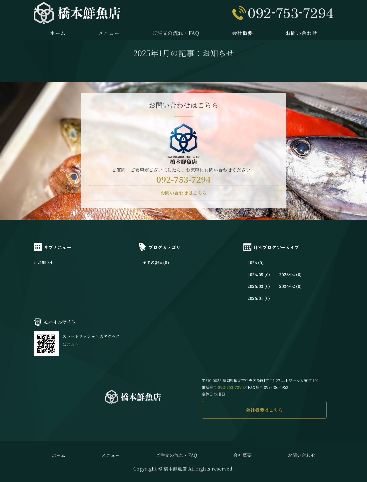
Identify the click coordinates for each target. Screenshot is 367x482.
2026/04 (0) (290, 274)
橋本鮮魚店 (175, 468)
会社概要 (242, 32)
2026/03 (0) (258, 286)
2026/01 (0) (258, 298)
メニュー (108, 32)
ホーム (58, 32)
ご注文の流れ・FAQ (175, 32)
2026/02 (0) (290, 286)
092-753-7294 (183, 179)
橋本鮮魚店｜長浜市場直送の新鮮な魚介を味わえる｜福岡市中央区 (77, 13)
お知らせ (46, 262)
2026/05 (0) (258, 274)
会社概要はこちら (264, 410)
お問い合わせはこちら (184, 192)
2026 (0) (255, 262)
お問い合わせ (301, 32)
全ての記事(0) (156, 262)
